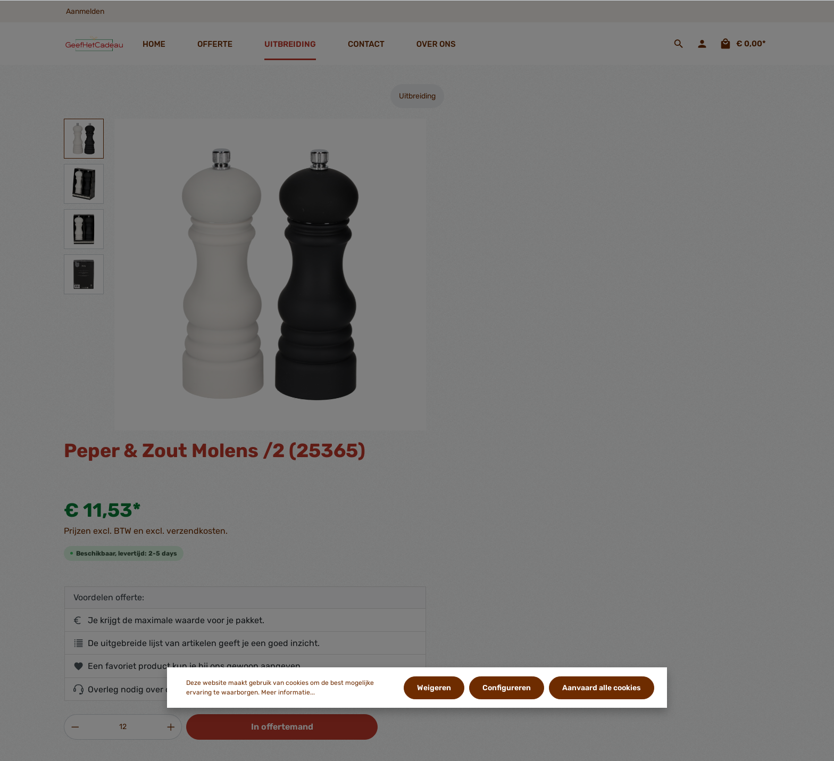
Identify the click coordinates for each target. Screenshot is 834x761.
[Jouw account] (702, 43)
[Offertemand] (742, 43)
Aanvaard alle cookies (601, 687)
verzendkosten (573, 746)
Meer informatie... (288, 693)
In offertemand (639, 406)
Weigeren (435, 687)
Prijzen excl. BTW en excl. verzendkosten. (509, 210)
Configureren (507, 687)
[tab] (235, 463)
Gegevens (279, 560)
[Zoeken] (678, 43)
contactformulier (126, 648)
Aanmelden (85, 11)
